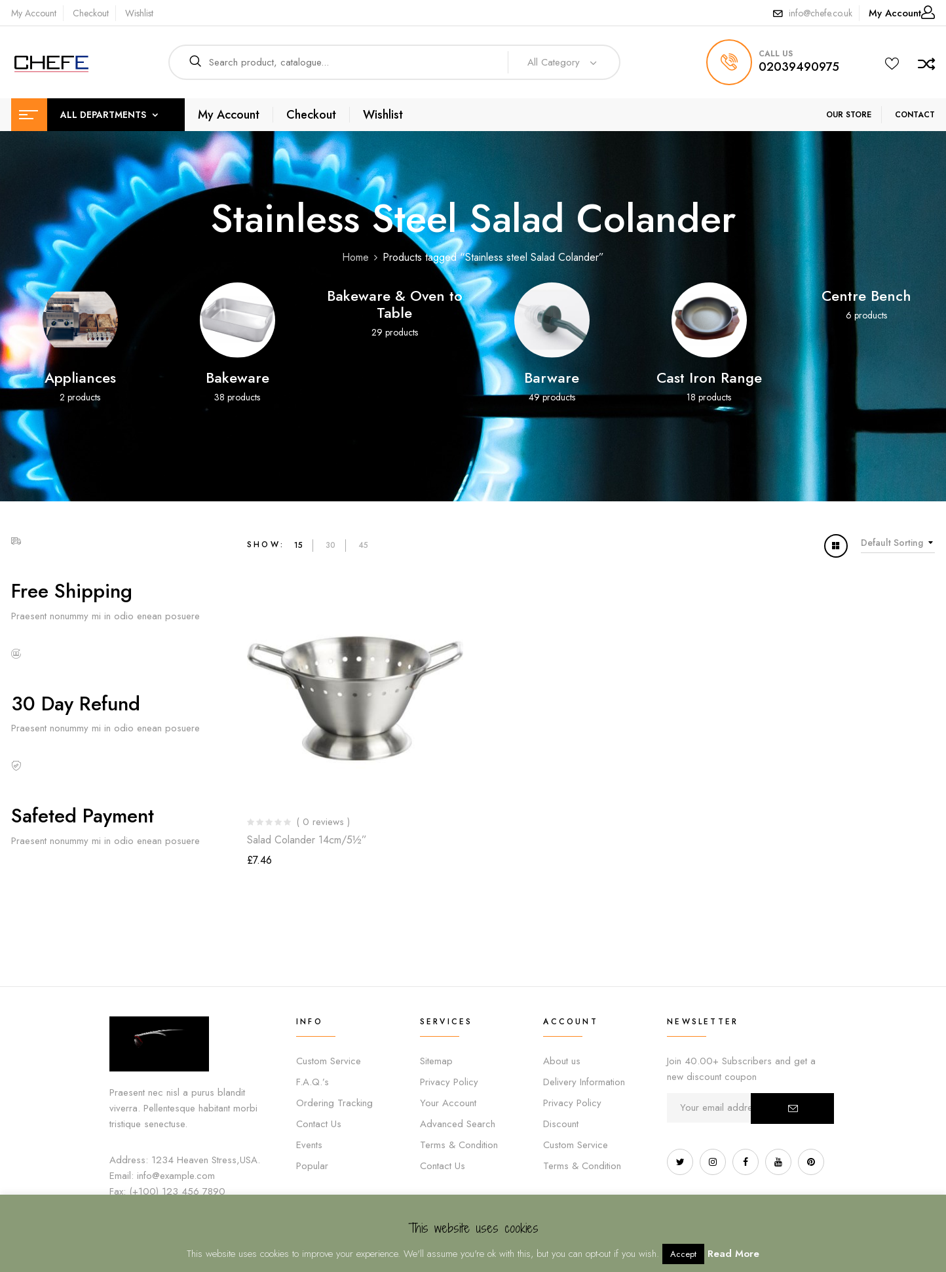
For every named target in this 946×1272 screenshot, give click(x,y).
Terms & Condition (459, 1145)
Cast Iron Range (709, 377)
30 (330, 545)
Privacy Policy (449, 1082)
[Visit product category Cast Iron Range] (709, 320)
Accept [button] (683, 1254)
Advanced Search (457, 1124)
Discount (560, 1124)
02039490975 (799, 66)
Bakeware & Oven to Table (395, 304)
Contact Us (318, 1124)
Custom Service (328, 1061)
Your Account (448, 1103)
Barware (551, 377)
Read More (733, 1253)
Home (355, 257)
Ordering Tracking (334, 1103)
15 (298, 545)
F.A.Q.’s (312, 1082)
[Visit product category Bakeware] (237, 320)
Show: (265, 544)
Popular (312, 1166)
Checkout (91, 13)
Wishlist (139, 13)
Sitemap (436, 1061)
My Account (33, 13)
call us (776, 54)
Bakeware (237, 377)
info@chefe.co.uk (820, 13)
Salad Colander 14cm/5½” (307, 839)
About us (561, 1061)
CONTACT (915, 115)
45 (363, 545)
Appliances (80, 377)
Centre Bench (866, 295)
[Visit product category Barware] (552, 320)
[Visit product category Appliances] (80, 320)
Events (309, 1145)
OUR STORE (848, 115)
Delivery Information (584, 1082)
